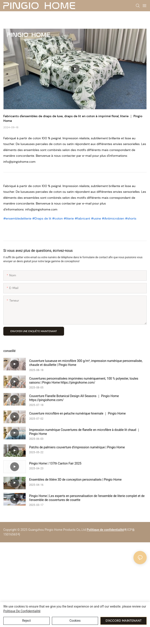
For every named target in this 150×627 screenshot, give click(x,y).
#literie (69, 218)
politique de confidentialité (21, 611)
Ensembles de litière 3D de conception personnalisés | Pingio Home (75, 479)
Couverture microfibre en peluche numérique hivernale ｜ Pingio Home (77, 413)
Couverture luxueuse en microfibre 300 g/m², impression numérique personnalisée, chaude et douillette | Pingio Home (85, 363)
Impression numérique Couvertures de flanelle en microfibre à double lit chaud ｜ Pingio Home (84, 432)
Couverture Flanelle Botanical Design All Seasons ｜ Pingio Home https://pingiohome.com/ (74, 398)
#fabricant (83, 218)
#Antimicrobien (113, 218)
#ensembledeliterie (17, 218)
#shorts (130, 218)
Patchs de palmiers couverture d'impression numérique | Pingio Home (77, 447)
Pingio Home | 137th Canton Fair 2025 (55, 463)
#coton (58, 218)
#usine (96, 218)
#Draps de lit (42, 218)
